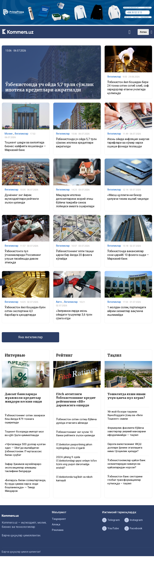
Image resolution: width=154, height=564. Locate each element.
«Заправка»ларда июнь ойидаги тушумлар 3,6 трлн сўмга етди (74, 315)
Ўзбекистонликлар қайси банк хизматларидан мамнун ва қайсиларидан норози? (127, 466)
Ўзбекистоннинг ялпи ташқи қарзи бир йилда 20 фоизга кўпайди (75, 255)
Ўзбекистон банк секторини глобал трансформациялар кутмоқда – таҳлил (126, 483)
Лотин (143, 32)
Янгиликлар (114, 76)
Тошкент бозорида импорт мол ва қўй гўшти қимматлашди (25, 435)
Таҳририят (59, 522)
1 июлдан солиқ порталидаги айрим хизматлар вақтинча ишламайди (126, 311)
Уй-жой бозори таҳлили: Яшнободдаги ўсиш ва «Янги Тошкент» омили (126, 416)
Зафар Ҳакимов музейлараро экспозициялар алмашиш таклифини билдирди (24, 470)
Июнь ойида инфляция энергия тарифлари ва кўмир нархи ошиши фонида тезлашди (128, 142)
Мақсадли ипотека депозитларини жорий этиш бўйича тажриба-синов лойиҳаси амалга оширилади (75, 201)
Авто (59, 302)
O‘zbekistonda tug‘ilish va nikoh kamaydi (75, 489)
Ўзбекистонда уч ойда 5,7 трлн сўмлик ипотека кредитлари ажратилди (49, 87)
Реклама (58, 534)
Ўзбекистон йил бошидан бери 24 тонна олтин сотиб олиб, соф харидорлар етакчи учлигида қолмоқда (128, 87)
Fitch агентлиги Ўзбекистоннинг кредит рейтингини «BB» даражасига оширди (76, 401)
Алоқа (56, 528)
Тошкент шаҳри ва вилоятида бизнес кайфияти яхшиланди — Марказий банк (25, 146)
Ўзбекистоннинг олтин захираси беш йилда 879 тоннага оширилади (21, 420)
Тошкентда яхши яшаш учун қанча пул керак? (127, 397)
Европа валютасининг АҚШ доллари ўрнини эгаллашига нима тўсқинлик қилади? (126, 449)
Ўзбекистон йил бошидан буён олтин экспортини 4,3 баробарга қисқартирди (25, 311)
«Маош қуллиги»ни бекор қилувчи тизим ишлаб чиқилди (127, 197)
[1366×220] (77, 23)
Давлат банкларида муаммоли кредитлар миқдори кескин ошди (24, 399)
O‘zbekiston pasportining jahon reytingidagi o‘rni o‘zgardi (75, 455)
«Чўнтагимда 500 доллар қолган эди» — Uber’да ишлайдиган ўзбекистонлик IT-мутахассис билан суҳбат (25, 452)
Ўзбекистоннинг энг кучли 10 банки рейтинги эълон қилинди (75, 441)
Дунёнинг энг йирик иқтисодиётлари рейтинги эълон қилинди (22, 199)
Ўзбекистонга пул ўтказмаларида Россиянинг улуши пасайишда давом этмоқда (23, 257)
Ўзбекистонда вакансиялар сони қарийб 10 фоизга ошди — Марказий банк (128, 255)
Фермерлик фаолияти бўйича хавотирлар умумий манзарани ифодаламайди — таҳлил (128, 433)
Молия (8, 133)
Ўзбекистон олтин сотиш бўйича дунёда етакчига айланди (72, 424)
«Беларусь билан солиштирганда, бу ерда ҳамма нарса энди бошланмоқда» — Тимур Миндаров (25, 489)
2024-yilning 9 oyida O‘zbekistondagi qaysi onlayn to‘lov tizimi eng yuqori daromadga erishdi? (74, 472)
